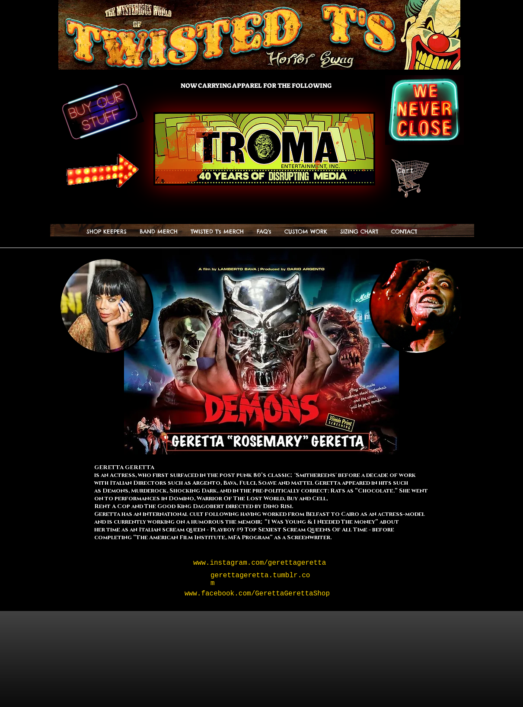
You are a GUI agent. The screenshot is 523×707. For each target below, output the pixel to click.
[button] (217, 231)
